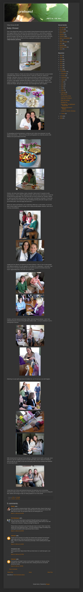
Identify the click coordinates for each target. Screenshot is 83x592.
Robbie (13, 506)
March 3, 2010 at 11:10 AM (17, 544)
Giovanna (13, 498)
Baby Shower (64, 94)
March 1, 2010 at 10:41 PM (17, 513)
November (63, 73)
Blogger (48, 584)
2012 (61, 65)
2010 (61, 69)
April (62, 88)
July (62, 82)
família (61, 32)
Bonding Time (64, 102)
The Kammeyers (15, 518)
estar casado (63, 31)
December (63, 71)
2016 (61, 57)
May (62, 86)
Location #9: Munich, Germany (68, 111)
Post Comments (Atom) (19, 574)
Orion (61, 43)
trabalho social (63, 47)
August (63, 80)
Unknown (13, 535)
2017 (61, 55)
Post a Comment (13, 569)
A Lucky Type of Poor (66, 96)
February (63, 92)
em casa (62, 29)
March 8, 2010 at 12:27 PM (17, 554)
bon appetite (62, 27)
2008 (61, 118)
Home (30, 572)
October (63, 75)
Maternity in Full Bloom (66, 98)
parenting (18, 498)
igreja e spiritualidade (65, 38)
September (64, 77)
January (63, 113)
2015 (61, 59)
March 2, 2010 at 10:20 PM (17, 531)
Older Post (50, 572)
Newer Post (10, 572)
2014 (61, 61)
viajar (61, 49)
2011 (61, 67)
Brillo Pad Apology (65, 100)
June (62, 84)
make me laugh (63, 41)
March (62, 90)
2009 (61, 116)
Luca (61, 40)
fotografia (62, 34)
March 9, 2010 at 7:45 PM (17, 566)
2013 (61, 63)
